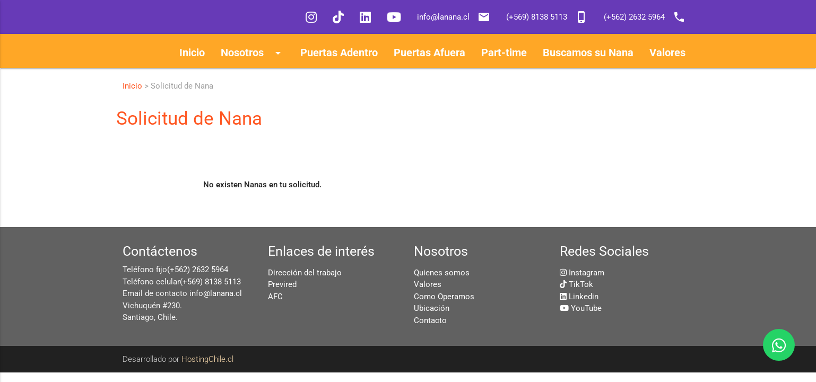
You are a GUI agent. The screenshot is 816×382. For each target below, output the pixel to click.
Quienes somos (442, 272)
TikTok (581, 284)
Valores (427, 284)
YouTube (586, 308)
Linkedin (583, 296)
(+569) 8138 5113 (210, 281)
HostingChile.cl (207, 359)
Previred (282, 284)
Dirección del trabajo (305, 272)
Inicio (132, 86)
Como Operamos (444, 296)
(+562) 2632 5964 (197, 269)
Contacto (430, 320)
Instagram (586, 272)
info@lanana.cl (215, 293)
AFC (275, 296)
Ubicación (431, 308)
